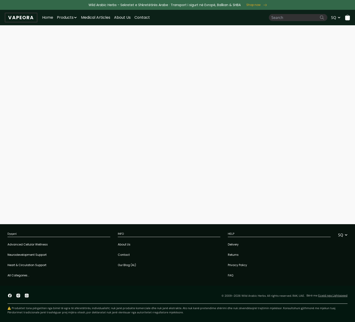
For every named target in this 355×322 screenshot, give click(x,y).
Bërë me (327, 295)
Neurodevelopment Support (27, 255)
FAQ (230, 275)
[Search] (298, 17)
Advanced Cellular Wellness (27, 244)
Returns (233, 255)
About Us (122, 17)
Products (65, 17)
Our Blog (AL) (127, 265)
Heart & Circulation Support (26, 265)
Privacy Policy (237, 265)
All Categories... (18, 275)
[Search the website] (321, 17)
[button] (347, 17)
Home (47, 17)
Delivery (233, 244)
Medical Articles (95, 17)
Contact (142, 17)
